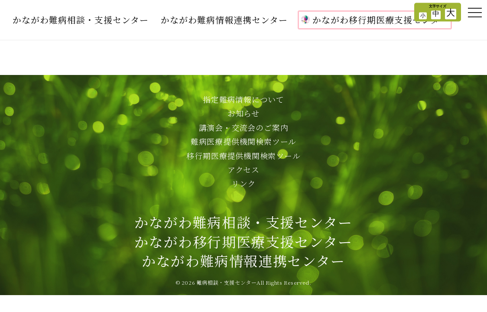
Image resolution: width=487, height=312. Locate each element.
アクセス (243, 169)
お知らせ (243, 113)
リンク (243, 183)
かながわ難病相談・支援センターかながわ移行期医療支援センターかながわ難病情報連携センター (243, 241)
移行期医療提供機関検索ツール (243, 155)
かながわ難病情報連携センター (224, 19)
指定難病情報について (243, 99)
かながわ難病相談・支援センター (81, 19)
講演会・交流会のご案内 (244, 127)
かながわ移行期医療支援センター (374, 19)
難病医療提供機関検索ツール (243, 141)
